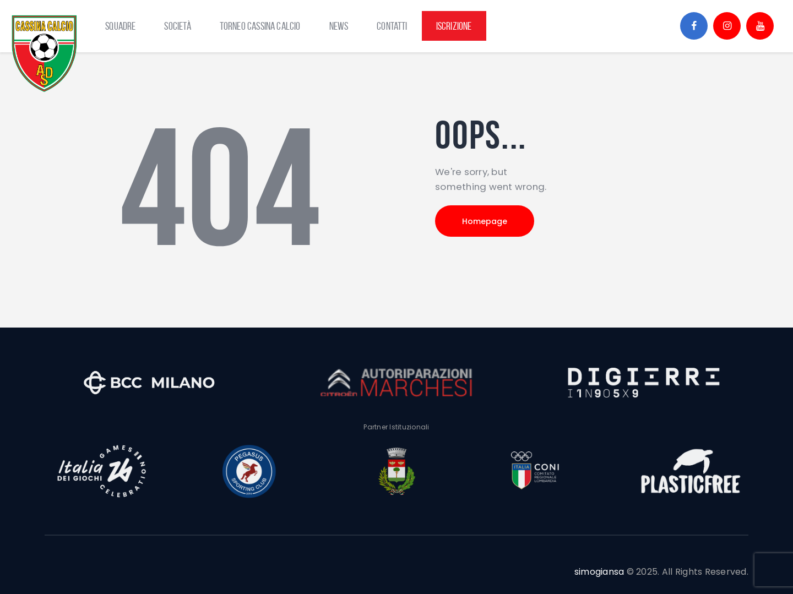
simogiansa (599, 571)
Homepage (484, 221)
